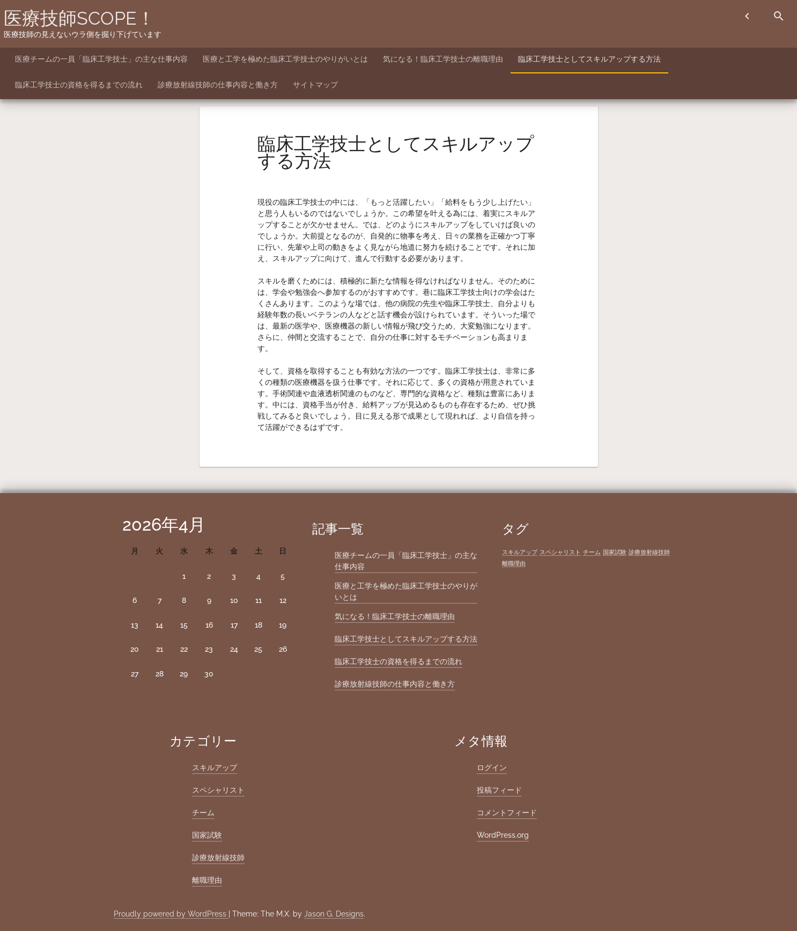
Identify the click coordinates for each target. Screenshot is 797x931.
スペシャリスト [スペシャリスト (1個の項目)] (560, 552)
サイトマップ (315, 84)
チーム (203, 812)
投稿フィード (499, 790)
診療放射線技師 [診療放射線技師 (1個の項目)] (649, 552)
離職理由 (207, 880)
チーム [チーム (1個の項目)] (592, 552)
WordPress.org (503, 835)
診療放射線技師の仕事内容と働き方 (218, 84)
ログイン (492, 767)
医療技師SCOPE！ (79, 18)
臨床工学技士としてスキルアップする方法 (589, 59)
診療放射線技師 (218, 857)
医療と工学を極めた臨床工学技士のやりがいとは (285, 59)
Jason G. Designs (334, 914)
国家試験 (207, 835)
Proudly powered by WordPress (171, 914)
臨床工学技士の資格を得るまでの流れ (79, 84)
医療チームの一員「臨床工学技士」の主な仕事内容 (101, 59)
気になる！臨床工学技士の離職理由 (443, 59)
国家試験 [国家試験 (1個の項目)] (614, 552)
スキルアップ (214, 767)
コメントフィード (507, 812)
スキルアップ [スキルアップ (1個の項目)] (519, 552)
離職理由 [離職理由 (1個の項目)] (514, 563)
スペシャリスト (218, 790)
